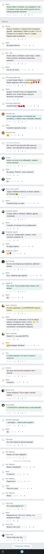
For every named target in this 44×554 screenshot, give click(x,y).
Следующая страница (22, 546)
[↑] (25, 15)
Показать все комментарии (22, 461)
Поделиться (32, 15)
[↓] (29, 15)
